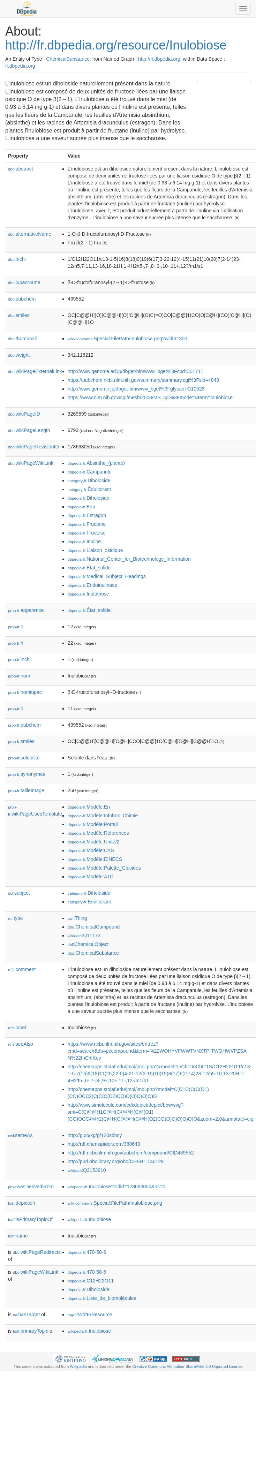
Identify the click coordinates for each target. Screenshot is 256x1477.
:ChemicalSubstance (93, 953)
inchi (17, 259)
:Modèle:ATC (90, 876)
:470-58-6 (87, 1252)
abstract (20, 169)
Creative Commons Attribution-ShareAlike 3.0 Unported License (187, 1366)
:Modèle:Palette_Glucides (104, 868)
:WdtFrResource (90, 1314)
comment (22, 969)
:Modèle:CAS (91, 850)
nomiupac (25, 692)
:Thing (77, 918)
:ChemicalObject (88, 944)
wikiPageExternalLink (35, 371)
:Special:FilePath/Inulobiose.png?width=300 (127, 338)
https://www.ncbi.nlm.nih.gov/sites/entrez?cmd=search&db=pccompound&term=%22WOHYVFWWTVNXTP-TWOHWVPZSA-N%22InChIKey (158, 1051)
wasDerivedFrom (31, 1186)
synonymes (26, 774)
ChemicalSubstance (68, 59)
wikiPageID (24, 414)
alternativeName (29, 234)
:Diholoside (89, 480)
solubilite (24, 757)
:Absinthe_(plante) (96, 463)
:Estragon (87, 515)
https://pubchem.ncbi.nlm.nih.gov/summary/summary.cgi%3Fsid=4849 (143, 380)
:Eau (81, 506)
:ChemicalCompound (94, 927)
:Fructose (87, 533)
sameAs (20, 1135)
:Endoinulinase (92, 585)
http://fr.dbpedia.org (159, 59)
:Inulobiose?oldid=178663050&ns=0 (116, 1186)
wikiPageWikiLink (30, 463)
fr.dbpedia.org (20, 66)
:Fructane (87, 524)
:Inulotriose (88, 594)
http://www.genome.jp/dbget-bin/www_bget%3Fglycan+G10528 (136, 389)
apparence (26, 610)
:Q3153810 (87, 1170)
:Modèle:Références (98, 833)
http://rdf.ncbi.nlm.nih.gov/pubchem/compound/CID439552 (131, 1153)
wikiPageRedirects (37, 1252)
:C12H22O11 (91, 1280)
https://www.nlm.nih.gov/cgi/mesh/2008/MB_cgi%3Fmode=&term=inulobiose (150, 397)
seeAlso (20, 1044)
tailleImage (26, 790)
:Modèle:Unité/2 (93, 841)
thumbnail (22, 338)
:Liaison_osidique (95, 550)
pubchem (22, 299)
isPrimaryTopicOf (30, 1219)
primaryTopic (30, 1331)
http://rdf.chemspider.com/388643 (104, 1144)
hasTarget (26, 1314)
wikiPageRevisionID (33, 446)
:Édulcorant (89, 489)
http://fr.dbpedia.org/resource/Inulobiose (115, 45)
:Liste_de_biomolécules (102, 1298)
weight (19, 355)
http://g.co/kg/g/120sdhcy (95, 1135)
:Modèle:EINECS (95, 859)
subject (19, 893)
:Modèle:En (89, 807)
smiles (18, 315)
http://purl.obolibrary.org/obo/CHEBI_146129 (116, 1161)
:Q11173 (84, 935)
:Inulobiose (89, 1219)
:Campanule (90, 472)
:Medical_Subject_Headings (107, 576)
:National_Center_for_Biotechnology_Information (129, 559)
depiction (21, 1203)
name (18, 1236)
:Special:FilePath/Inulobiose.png (115, 1203)
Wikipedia (78, 1366)
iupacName (24, 282)
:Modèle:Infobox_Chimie (103, 815)
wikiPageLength (29, 430)
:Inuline (84, 541)
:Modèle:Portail (93, 824)
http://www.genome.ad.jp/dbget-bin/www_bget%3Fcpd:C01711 (135, 371)
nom (19, 676)
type (15, 918)
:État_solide (89, 567)
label (17, 1027)
